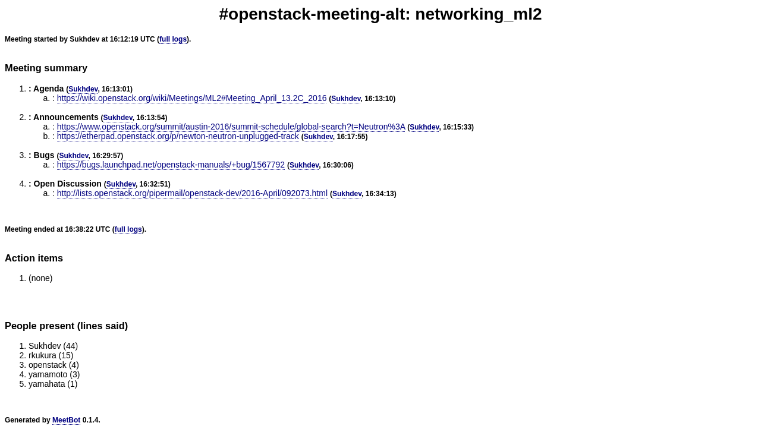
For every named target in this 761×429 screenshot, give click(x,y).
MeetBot (66, 420)
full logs (173, 39)
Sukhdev (83, 89)
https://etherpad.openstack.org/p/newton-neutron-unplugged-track (178, 136)
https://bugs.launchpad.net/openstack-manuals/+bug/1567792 (171, 164)
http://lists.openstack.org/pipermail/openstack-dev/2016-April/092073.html (192, 193)
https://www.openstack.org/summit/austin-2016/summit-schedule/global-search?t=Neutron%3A (231, 126)
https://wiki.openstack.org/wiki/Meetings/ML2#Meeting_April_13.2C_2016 (192, 98)
